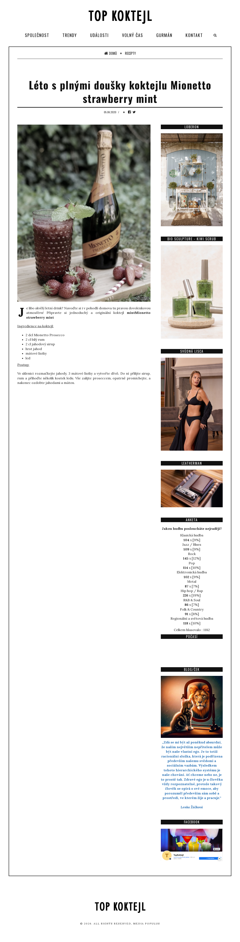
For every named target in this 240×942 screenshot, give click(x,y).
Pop (192, 563)
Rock (192, 554)
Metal (191, 581)
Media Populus (146, 923)
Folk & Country (192, 609)
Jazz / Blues (191, 544)
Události (99, 35)
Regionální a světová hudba (192, 618)
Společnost (37, 35)
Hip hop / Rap (192, 591)
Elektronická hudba (192, 572)
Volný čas (132, 35)
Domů (110, 53)
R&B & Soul (191, 600)
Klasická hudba (191, 535)
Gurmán (164, 35)
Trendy (69, 35)
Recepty (130, 53)
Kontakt (194, 35)
